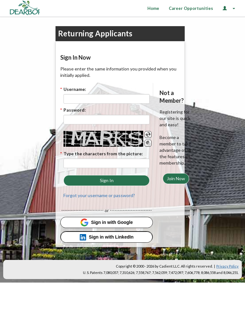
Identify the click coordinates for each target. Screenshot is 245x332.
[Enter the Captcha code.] (106, 163)
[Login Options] (229, 8)
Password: (74, 110)
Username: (74, 89)
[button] (106, 180)
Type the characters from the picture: (103, 153)
